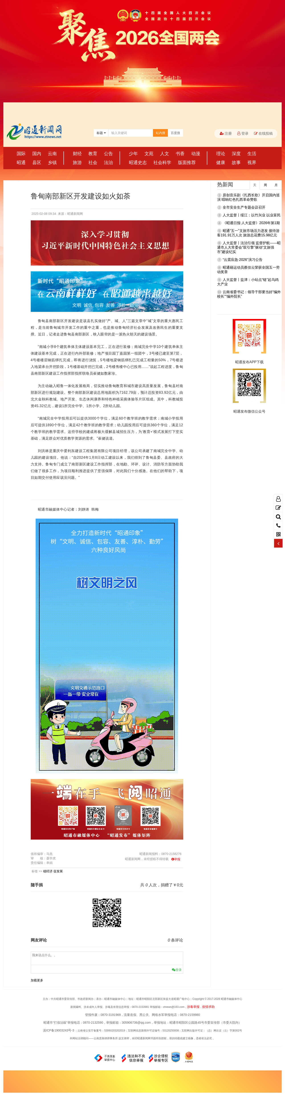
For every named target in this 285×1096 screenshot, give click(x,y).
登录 (242, 133)
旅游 (77, 162)
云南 (52, 153)
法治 (108, 162)
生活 (251, 153)
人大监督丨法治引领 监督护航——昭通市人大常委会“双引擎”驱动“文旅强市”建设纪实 (249, 247)
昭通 (21, 162)
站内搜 (160, 133)
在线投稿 (263, 133)
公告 (108, 153)
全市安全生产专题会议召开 (244, 207)
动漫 (195, 153)
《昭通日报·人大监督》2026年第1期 (251, 223)
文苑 (149, 153)
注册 (226, 133)
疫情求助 (208, 1007)
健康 (220, 162)
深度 (236, 153)
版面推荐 (187, 162)
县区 (36, 162)
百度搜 (175, 133)
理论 (220, 153)
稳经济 (48, 871)
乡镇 (52, 162)
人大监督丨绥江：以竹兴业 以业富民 (252, 215)
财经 (77, 153)
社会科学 (162, 162)
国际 (21, 153)
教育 (92, 153)
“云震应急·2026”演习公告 (243, 260)
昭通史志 (138, 162)
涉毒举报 (193, 1007)
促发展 (58, 871)
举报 (177, 859)
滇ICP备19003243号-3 (58, 1030)
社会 (92, 162)
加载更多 (37, 980)
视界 (251, 162)
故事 (236, 162)
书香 (180, 153)
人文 (164, 153)
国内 (36, 153)
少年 (133, 153)
